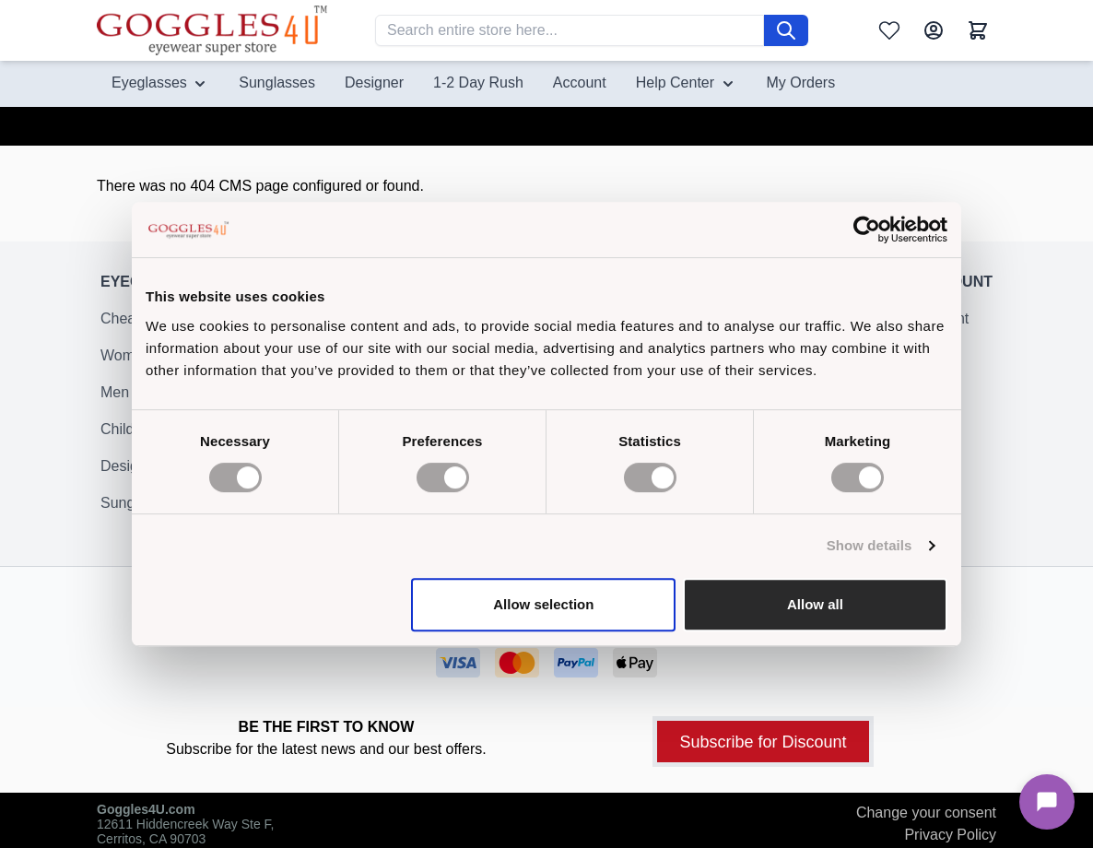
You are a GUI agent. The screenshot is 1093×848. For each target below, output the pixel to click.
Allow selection (543, 604)
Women (125, 366)
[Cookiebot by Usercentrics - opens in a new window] (866, 229)
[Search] (786, 30)
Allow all (815, 604)
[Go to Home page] (212, 30)
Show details (869, 545)
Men (114, 403)
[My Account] (934, 30)
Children (128, 440)
